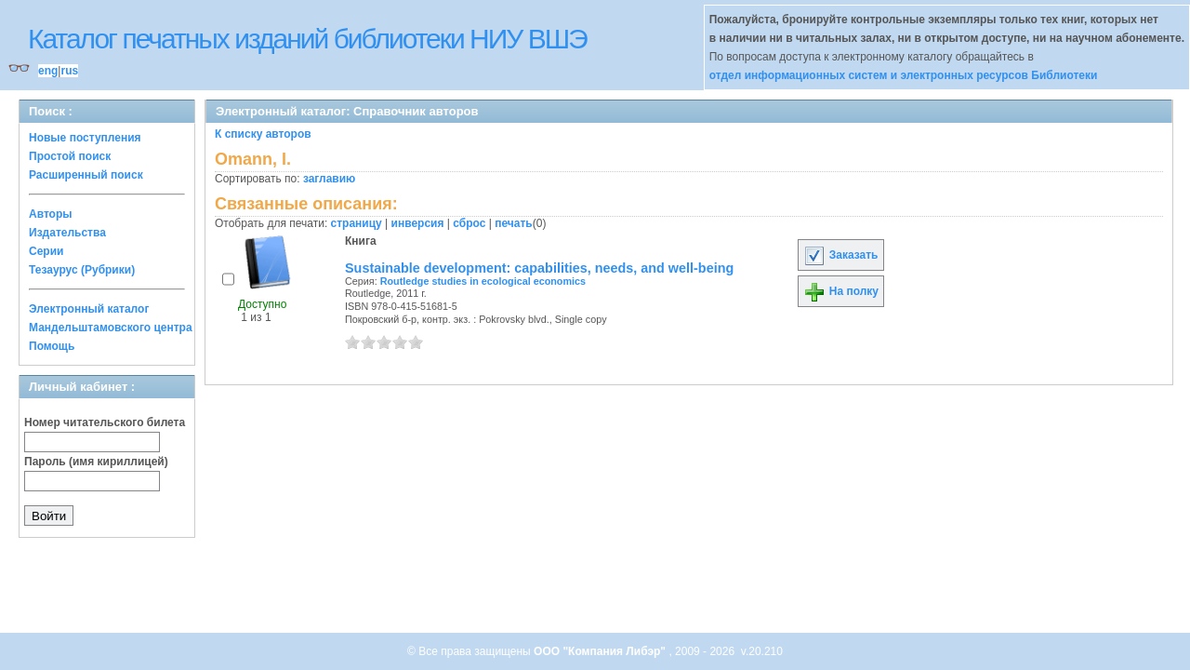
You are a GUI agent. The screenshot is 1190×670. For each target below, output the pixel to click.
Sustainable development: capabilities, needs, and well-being (539, 268)
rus (69, 70)
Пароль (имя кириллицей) (96, 461)
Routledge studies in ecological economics (483, 281)
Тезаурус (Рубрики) (82, 269)
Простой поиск (70, 156)
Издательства (67, 232)
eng (48, 70)
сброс (469, 223)
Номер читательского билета (104, 422)
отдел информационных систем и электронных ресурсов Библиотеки (903, 75)
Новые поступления (85, 137)
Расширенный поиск (86, 174)
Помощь (51, 346)
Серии (46, 251)
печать (514, 223)
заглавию (329, 178)
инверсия (417, 223)
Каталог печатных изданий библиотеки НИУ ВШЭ (307, 38)
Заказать (840, 254)
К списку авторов (263, 134)
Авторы (51, 214)
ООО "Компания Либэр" (601, 651)
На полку (841, 291)
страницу (356, 223)
